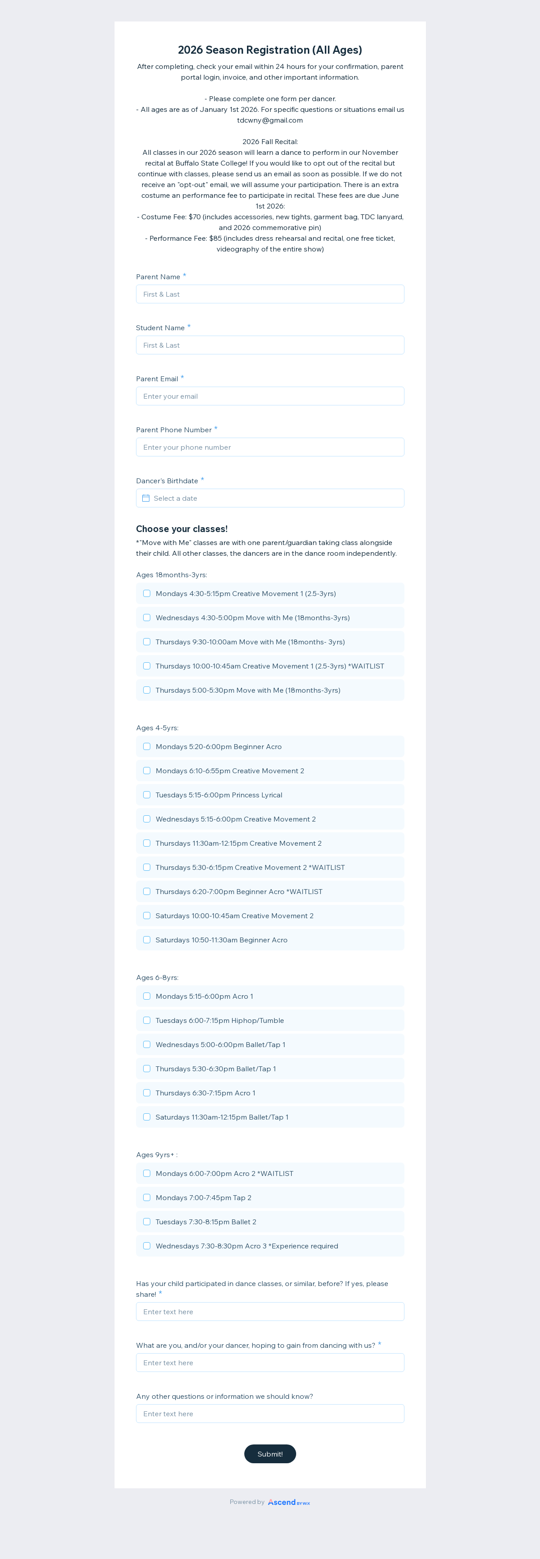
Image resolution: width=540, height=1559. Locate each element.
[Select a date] (275, 498)
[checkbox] (270, 595)
